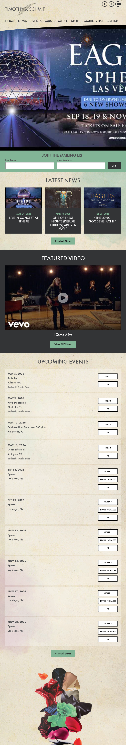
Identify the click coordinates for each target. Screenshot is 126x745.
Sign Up (108, 471)
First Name (11, 160)
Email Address (64, 160)
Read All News (63, 241)
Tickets (108, 376)
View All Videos (63, 344)
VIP (108, 384)
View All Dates (63, 653)
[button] (4, 87)
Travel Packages (108, 479)
